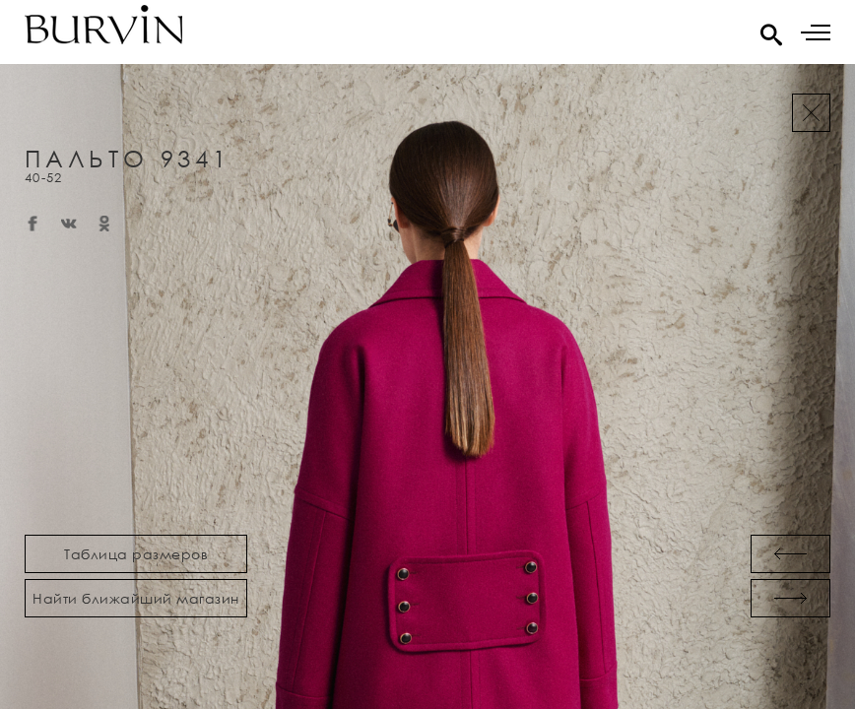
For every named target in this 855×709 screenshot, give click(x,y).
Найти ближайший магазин (136, 598)
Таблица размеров (136, 554)
